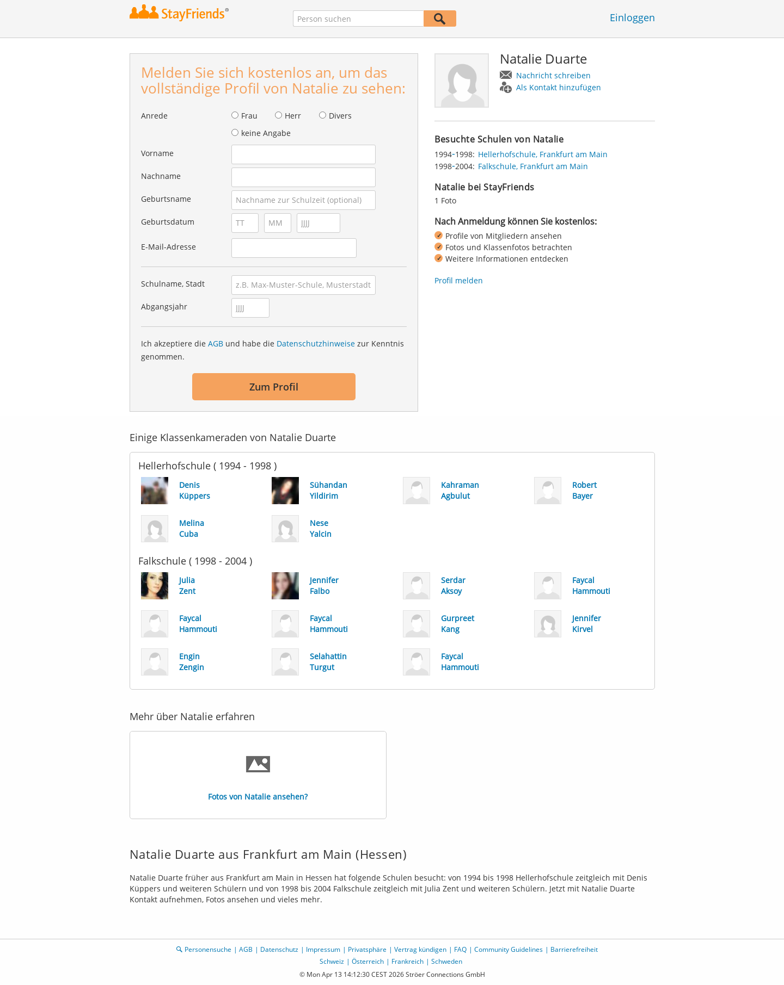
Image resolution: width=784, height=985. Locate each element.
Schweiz (332, 961)
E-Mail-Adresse (168, 246)
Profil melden (458, 280)
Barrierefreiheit (574, 949)
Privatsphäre (367, 949)
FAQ (460, 949)
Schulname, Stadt (173, 283)
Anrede (154, 115)
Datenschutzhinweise (316, 343)
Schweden (446, 961)
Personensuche (208, 949)
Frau (249, 115)
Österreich (368, 961)
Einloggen (632, 17)
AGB (215, 343)
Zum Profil (273, 386)
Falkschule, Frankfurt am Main (533, 166)
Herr (293, 115)
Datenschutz (279, 949)
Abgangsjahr (164, 306)
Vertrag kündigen (420, 949)
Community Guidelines (508, 949)
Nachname (161, 176)
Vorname (157, 153)
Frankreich (407, 961)
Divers (340, 115)
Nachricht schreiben (553, 75)
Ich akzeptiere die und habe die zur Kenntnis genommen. (272, 350)
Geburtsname (166, 199)
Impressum (323, 949)
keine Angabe (266, 133)
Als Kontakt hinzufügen (558, 87)
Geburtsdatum (167, 221)
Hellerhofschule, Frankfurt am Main (543, 154)
